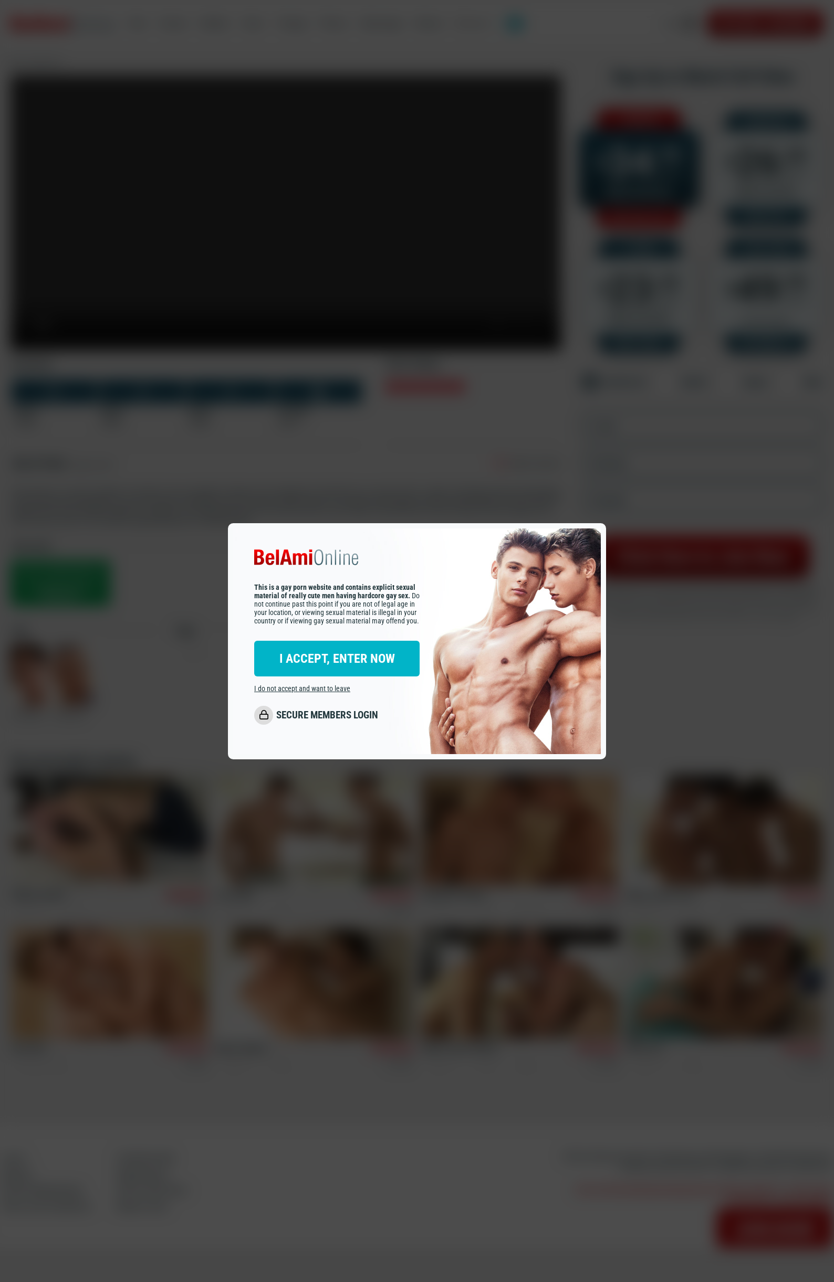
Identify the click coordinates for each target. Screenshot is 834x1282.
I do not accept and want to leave (302, 688)
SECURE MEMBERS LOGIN (327, 715)
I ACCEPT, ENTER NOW (337, 658)
